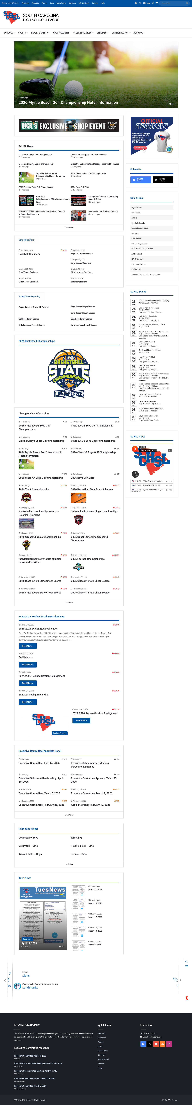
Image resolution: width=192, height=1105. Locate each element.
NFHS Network (137, 259)
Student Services (82, 33)
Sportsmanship (61, 33)
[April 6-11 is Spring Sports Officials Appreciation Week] (26, 200)
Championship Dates (140, 228)
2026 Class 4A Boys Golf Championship (36, 187)
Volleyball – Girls (28, 845)
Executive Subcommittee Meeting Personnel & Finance (95, 164)
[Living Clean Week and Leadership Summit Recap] (78, 200)
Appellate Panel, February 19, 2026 (90, 804)
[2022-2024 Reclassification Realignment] (44, 722)
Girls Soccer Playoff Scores (83, 313)
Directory (72, 3)
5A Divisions (26, 657)
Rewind (95, 3)
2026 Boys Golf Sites (80, 187)
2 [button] (172, 103)
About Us (138, 33)
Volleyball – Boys (28, 837)
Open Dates (61, 3)
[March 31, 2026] (78, 890)
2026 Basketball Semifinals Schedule (92, 489)
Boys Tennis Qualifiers (28, 272)
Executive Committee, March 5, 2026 (39, 793)
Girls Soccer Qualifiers (28, 282)
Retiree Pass (137, 269)
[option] (96, 74)
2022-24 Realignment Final (34, 694)
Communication (120, 33)
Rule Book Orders (139, 264)
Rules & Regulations (140, 244)
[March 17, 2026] (78, 918)
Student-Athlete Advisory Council (103, 211)
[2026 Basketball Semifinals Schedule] (78, 498)
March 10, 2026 (95, 931)
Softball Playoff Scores (29, 319)
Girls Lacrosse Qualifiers (81, 272)
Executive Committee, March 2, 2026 (91, 793)
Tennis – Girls (79, 854)
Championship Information (34, 413)
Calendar (35, 3)
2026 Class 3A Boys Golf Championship (88, 173)
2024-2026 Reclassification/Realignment (42, 675)
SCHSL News (26, 146)
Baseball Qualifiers (29, 254)
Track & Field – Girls (82, 845)
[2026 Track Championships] (26, 498)
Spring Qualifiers (26, 240)
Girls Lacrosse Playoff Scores (32, 325)
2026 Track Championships (34, 489)
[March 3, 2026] (78, 945)
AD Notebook (84, 3)
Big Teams (136, 213)
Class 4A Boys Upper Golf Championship (88, 154)
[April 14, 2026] (43, 917)
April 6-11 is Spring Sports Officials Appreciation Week (53, 199)
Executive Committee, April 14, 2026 (39, 763)
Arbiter (134, 218)
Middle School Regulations (142, 249)
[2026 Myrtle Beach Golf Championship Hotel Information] (96, 74)
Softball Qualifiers (79, 282)
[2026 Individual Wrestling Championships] (78, 520)
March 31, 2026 (95, 889)
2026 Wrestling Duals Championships (40, 536)
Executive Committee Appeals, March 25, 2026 (34, 1078)
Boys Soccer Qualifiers (81, 263)
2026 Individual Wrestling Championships (94, 511)
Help (103, 3)
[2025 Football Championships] (78, 567)
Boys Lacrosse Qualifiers (82, 253)
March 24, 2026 (95, 903)
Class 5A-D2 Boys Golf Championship (35, 154)
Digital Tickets (137, 208)
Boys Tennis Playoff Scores (34, 307)
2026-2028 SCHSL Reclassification (38, 628)
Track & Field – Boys (30, 854)
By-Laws (135, 233)
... (161, 312)
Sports (22, 33)
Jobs (52, 3)
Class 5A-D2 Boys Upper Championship (36, 164)
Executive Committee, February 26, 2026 (41, 804)
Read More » (27, 646)
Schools (8, 33)
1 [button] (170, 104)
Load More (69, 228)
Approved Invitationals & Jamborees (146, 274)
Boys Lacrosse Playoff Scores (84, 325)
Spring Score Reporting (29, 296)
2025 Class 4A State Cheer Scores (90, 592)
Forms (44, 3)
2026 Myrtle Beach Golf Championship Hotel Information (68, 102)
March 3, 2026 (94, 945)
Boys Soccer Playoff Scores (83, 307)
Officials (101, 33)
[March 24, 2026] (78, 904)
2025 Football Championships (88, 558)
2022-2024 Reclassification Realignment (95, 713)
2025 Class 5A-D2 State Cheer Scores (40, 592)
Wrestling (76, 837)
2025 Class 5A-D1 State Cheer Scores (40, 580)
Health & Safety (39, 33)
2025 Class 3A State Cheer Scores (90, 580)
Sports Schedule (138, 223)
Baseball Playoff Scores (81, 319)
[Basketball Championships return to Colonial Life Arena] (26, 523)
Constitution (136, 238)
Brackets (25, 3)
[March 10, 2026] (78, 931)
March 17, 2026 (95, 917)
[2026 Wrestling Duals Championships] (26, 545)
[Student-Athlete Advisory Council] (78, 215)
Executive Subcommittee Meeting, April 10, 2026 (35, 1071)
